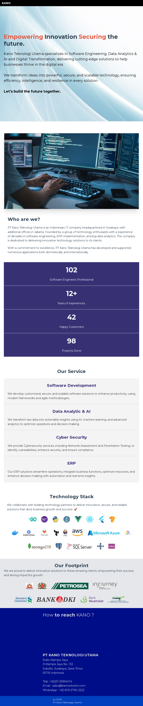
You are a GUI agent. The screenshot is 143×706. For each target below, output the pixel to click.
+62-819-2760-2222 (71, 690)
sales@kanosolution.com (69, 685)
